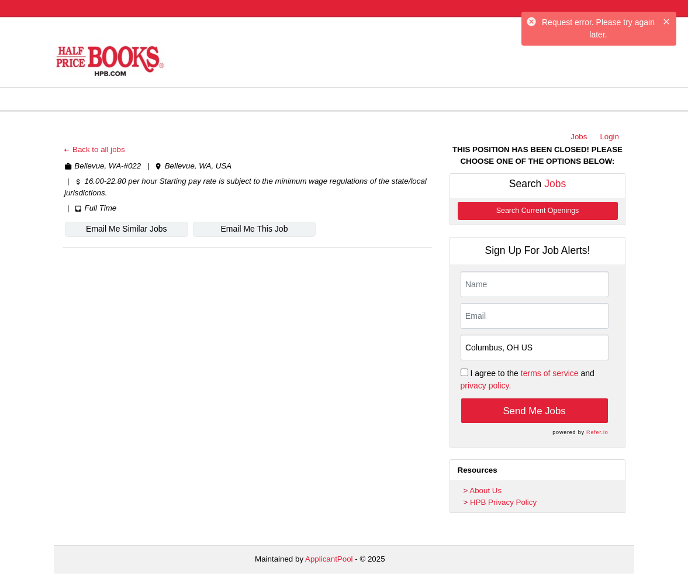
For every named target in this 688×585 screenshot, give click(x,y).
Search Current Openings (537, 211)
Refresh (419, 559)
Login (609, 136)
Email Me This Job (254, 228)
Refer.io (597, 432)
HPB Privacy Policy (503, 502)
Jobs (579, 136)
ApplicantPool (329, 559)
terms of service (550, 373)
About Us (485, 490)
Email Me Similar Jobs (126, 228)
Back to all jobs (94, 149)
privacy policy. (486, 385)
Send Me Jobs (534, 411)
